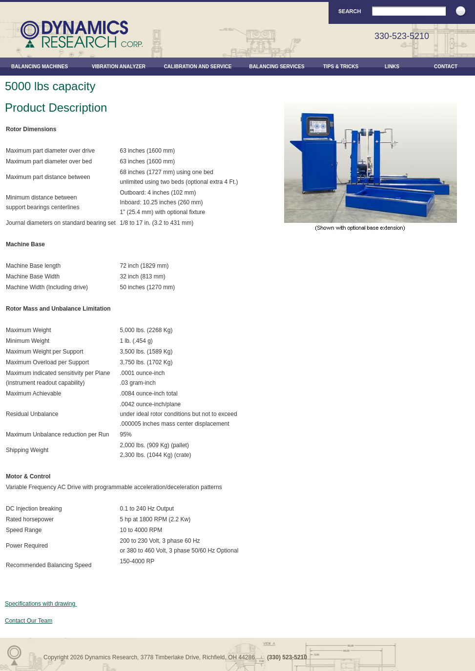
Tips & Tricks (340, 66)
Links (392, 66)
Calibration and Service (198, 66)
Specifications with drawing (41, 603)
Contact (445, 66)
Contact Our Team (28, 620)
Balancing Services (276, 66)
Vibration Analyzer (118, 66)
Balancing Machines (39, 66)
